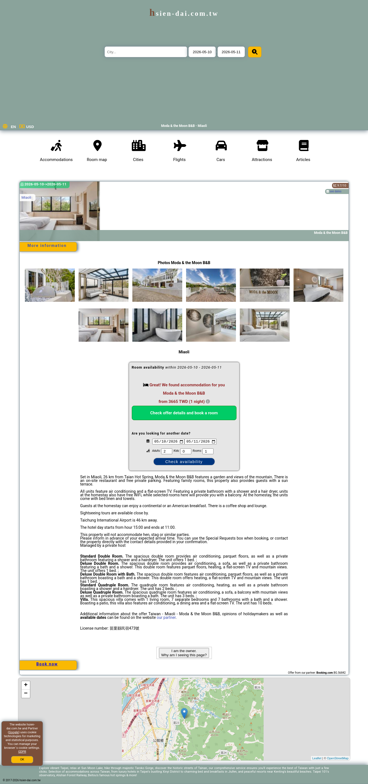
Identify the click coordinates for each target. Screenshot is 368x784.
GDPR (22, 752)
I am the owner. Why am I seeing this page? (184, 653)
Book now (47, 664)
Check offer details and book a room (184, 412)
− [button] (25, 693)
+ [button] (25, 685)
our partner (166, 617)
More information (47, 245)
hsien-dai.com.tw (183, 13)
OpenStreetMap (338, 758)
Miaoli (26, 197)
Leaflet (316, 758)
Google (14, 732)
